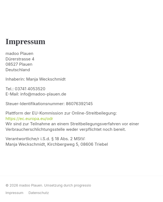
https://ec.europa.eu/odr (29, 118)
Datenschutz (38, 193)
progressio (82, 185)
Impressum (14, 193)
